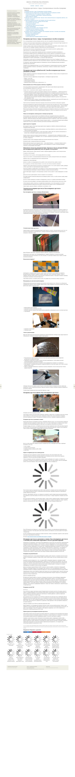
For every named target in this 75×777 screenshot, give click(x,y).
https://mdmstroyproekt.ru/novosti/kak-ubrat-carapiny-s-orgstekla (39, 536)
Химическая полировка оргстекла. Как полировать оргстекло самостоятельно (40, 20)
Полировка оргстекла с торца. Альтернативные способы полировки (38, 11)
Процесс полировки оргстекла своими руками (35, 30)
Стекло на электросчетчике (62, 625)
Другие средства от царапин (31, 16)
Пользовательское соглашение (33, 666)
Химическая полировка (26, 626)
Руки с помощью (50, 625)
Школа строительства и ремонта (37, 2)
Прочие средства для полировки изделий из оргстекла (36, 36)
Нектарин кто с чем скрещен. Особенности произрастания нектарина (13, 33)
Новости (37, 5)
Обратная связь (48, 666)
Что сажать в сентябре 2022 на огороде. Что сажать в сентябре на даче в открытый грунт (14, 19)
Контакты (28, 666)
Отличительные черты (37, 626)
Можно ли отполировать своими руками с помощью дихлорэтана (38, 15)
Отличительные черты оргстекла (32, 22)
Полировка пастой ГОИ (30, 35)
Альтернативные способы (35, 625)
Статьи (41, 5)
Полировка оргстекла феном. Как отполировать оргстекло (36, 27)
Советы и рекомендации (31, 26)
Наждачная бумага (55, 626)
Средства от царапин (55, 625)
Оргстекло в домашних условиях (43, 625)
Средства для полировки (61, 626)
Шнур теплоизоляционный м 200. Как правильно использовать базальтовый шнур (13, 29)
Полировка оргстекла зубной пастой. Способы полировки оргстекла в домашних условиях (42, 12)
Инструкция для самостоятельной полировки (35, 25)
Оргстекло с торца (28, 625)
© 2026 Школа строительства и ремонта (12, 666)
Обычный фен (32, 626)
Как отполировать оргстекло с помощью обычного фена (37, 21)
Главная (32, 5)
